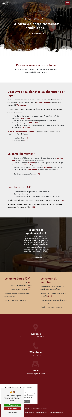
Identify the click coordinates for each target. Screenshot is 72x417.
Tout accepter (12, 405)
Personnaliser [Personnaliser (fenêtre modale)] (12, 412)
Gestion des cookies (56, 413)
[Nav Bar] (67, 3)
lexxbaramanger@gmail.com (36, 366)
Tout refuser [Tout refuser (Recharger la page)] (12, 409)
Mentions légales (41, 413)
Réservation (36, 33)
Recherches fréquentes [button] (36, 408)
